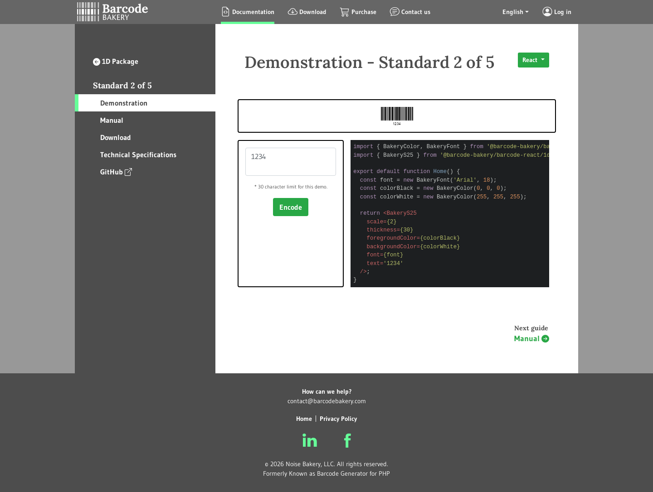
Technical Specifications (138, 154)
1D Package (115, 61)
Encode (290, 207)
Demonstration (123, 102)
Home (304, 419)
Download (115, 137)
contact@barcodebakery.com (327, 401)
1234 (290, 162)
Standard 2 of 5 (122, 85)
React (530, 60)
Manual (111, 120)
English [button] (512, 12)
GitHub (116, 171)
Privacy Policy (338, 419)
